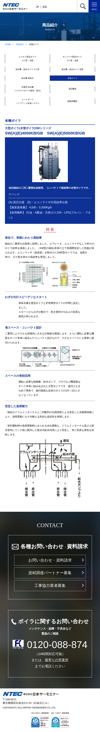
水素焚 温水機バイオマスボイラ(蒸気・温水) (27, 89)
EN (45, 7)
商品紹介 (20, 44)
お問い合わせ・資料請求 (50, 560)
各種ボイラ (72, 78)
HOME (8, 44)
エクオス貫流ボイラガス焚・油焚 (27, 58)
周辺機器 (72, 89)
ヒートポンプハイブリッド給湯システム (27, 101)
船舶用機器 (72, 101)
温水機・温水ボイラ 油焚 (72, 69)
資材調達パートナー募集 (50, 573)
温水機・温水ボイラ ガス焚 (27, 69)
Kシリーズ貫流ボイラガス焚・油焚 (72, 58)
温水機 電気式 (27, 78)
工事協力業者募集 (50, 585)
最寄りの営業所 (56, 660)
